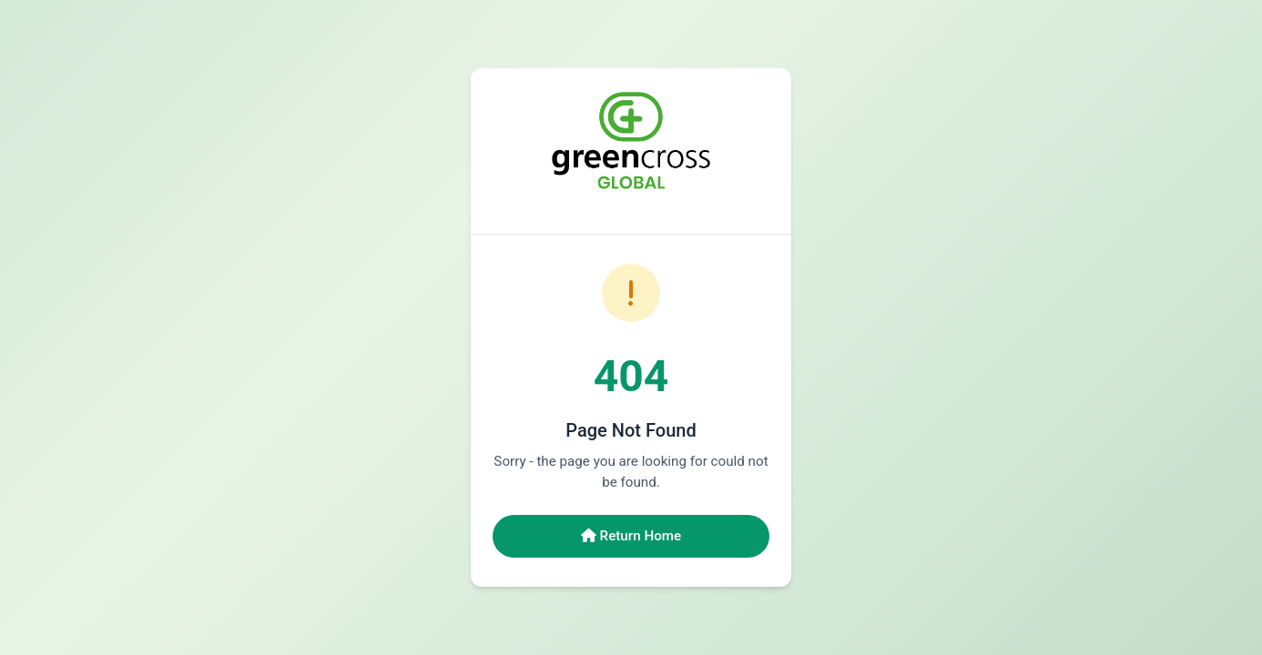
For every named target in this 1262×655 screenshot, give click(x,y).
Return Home (631, 536)
